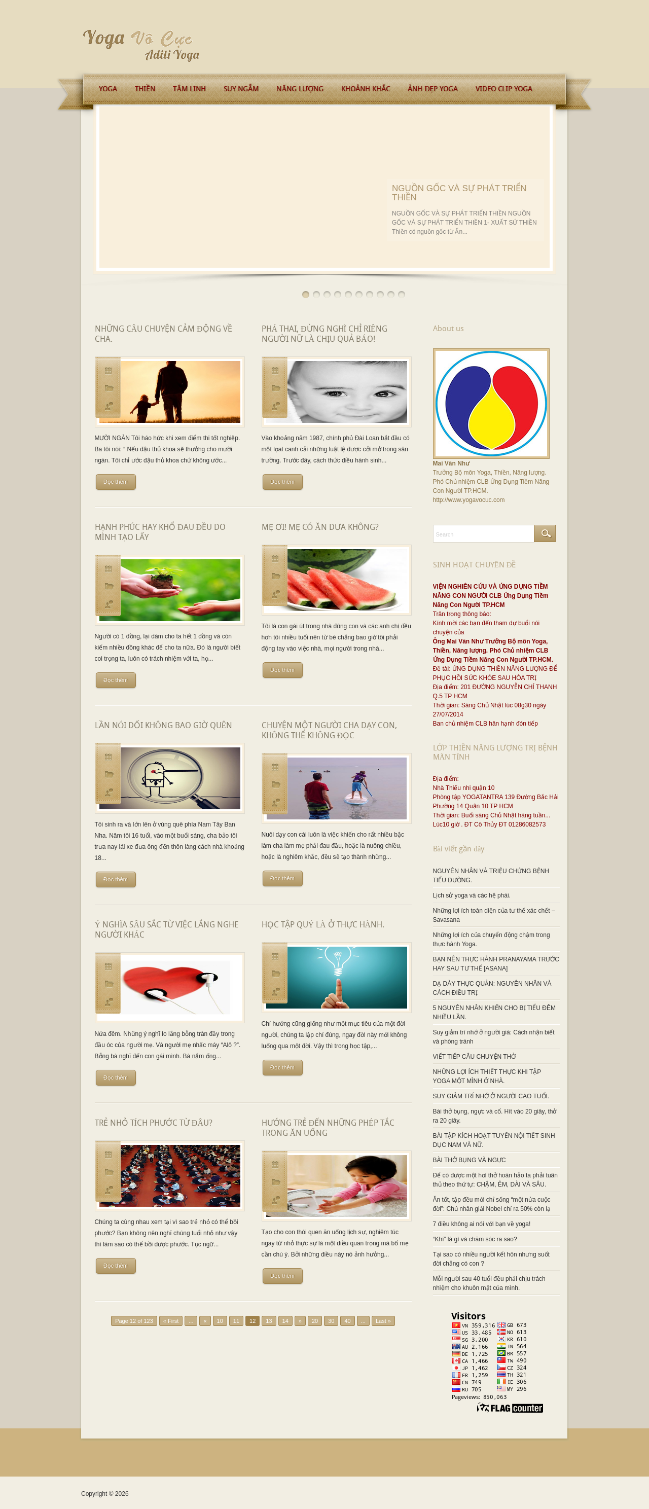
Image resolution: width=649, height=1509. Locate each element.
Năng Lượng (299, 89)
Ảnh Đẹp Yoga (433, 89)
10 (401, 294)
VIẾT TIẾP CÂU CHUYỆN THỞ (474, 1056)
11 (236, 1321)
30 (331, 1321)
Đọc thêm (115, 482)
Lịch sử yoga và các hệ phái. (472, 895)
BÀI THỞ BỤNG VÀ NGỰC (469, 1160)
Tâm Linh (189, 89)
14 (285, 1321)
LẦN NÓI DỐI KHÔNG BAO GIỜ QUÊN (164, 725)
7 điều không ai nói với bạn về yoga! (482, 1224)
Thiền (145, 89)
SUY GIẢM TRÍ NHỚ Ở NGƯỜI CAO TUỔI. (491, 1096)
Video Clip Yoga (504, 89)
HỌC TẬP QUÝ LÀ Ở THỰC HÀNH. (323, 924)
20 (315, 1321)
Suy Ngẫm (241, 89)
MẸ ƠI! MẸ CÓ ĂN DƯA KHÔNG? (320, 527)
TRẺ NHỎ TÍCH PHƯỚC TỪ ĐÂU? (153, 1123)
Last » (383, 1321)
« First (171, 1321)
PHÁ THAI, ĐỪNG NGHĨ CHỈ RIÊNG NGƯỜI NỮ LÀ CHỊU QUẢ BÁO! (324, 334)
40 (347, 1321)
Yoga (108, 89)
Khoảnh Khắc (365, 89)
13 (269, 1321)
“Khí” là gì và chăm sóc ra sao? (475, 1239)
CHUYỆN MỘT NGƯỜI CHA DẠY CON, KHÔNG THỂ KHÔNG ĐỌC (329, 730)
